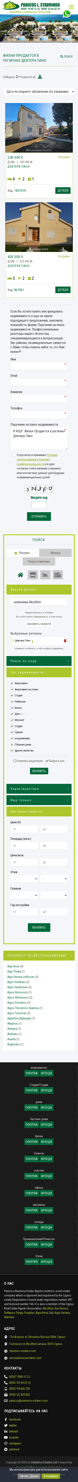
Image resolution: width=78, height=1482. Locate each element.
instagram (15, 1443)
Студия (18, 695)
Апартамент (21, 683)
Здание (19, 732)
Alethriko (12, 1034)
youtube (14, 1437)
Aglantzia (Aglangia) (19, 1018)
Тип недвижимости (27, 672)
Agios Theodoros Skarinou (23, 1008)
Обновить (39, 771)
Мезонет (19, 719)
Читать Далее (29, 1476)
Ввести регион (23, 589)
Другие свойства (24, 750)
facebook (15, 1419)
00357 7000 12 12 (19, 1376)
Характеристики (25, 788)
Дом (19, 713)
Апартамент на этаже (26, 689)
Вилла (18, 707)
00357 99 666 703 (19, 1388)
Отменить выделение (28, 761)
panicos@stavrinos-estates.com (28, 1400)
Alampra (12, 1028)
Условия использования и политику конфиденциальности (37, 459)
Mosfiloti (48, 1308)
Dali (51, 1312)
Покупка (32, 1073)
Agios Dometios (17, 1002)
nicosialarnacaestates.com (25, 1358)
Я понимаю (51, 1476)
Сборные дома (23, 744)
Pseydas (29, 1312)
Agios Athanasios (18, 997)
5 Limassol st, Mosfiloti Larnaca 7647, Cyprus (35, 1344)
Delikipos (9, 1312)
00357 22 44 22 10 (20, 1382)
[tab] (39, 641)
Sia (56, 1308)
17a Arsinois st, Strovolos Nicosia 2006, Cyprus (37, 1337)
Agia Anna (13, 966)
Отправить (39, 516)
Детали (63, 190)
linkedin (13, 1431)
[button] (66, 56)
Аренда (46, 1073)
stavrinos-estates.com (22, 1351)
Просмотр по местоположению (36, 955)
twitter (13, 1425)
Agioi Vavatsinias (17, 987)
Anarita (11, 1039)
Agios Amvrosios (17, 992)
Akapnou (12, 1023)
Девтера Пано (23, 640)
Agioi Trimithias (16, 982)
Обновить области (39, 624)
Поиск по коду (24, 661)
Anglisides (13, 1044)
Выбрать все (55, 761)
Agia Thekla (14, 971)
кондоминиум (22, 738)
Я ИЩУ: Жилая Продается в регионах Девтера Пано (39, 438)
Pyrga (19, 1312)
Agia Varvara (62, 1312)
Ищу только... (23, 800)
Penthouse (20, 701)
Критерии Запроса (27, 811)
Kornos (63, 1308)
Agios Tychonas (17, 1013)
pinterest (14, 1449)
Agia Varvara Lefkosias (21, 977)
